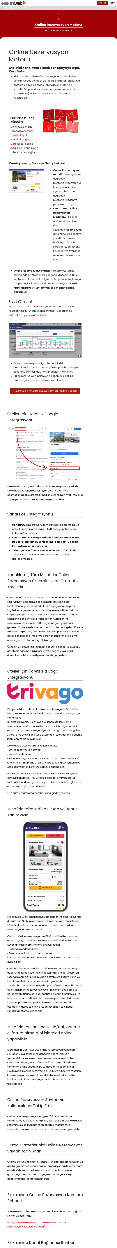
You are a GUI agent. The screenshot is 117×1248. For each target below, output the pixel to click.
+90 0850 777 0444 (15, 8)
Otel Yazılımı (31, 306)
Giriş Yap (102, 3)
